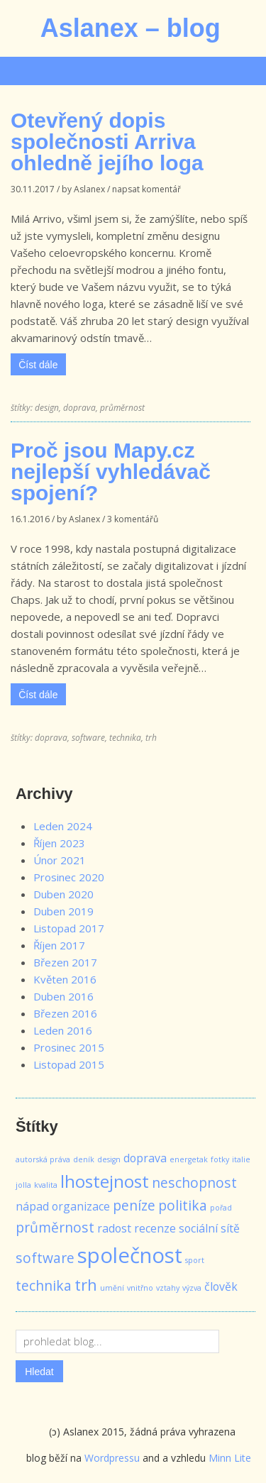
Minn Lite (230, 1458)
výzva (191, 1288)
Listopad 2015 (68, 1064)
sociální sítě (209, 1228)
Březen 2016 (65, 1013)
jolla (23, 1185)
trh (151, 738)
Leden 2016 (62, 1030)
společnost (129, 1255)
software (88, 738)
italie (241, 1159)
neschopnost (194, 1182)
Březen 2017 (65, 962)
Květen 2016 (64, 979)
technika (125, 738)
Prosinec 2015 (68, 1047)
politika (182, 1205)
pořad (221, 1208)
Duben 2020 (63, 894)
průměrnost (122, 408)
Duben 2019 (63, 911)
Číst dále (37, 364)
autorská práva (43, 1159)
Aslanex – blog (130, 28)
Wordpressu (112, 1458)
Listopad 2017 (68, 928)
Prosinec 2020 (68, 877)
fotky (220, 1159)
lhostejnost (104, 1181)
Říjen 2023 (59, 843)
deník (83, 1159)
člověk (221, 1286)
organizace (81, 1206)
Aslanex (89, 189)
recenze (155, 1228)
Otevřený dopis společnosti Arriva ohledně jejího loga (107, 142)
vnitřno (140, 1288)
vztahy (167, 1288)
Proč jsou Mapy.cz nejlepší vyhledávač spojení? (111, 472)
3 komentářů (132, 519)
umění (112, 1288)
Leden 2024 (62, 826)
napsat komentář (146, 189)
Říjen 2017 (59, 945)
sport (194, 1260)
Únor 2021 (59, 860)
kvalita (45, 1185)
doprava (79, 408)
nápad (32, 1206)
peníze (134, 1205)
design (47, 408)
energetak (189, 1159)
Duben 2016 (63, 996)
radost (114, 1228)
